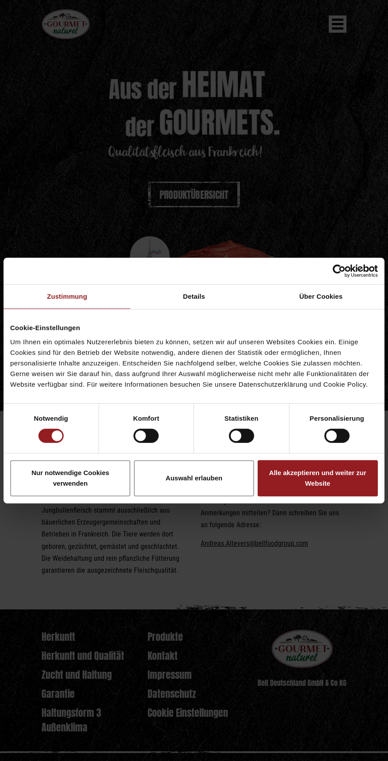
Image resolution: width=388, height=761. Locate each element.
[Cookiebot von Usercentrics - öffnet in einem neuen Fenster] (339, 271)
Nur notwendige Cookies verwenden (70, 478)
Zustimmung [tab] (67, 296)
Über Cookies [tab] (320, 296)
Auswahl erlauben (194, 478)
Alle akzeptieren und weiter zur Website (317, 478)
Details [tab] (194, 296)
